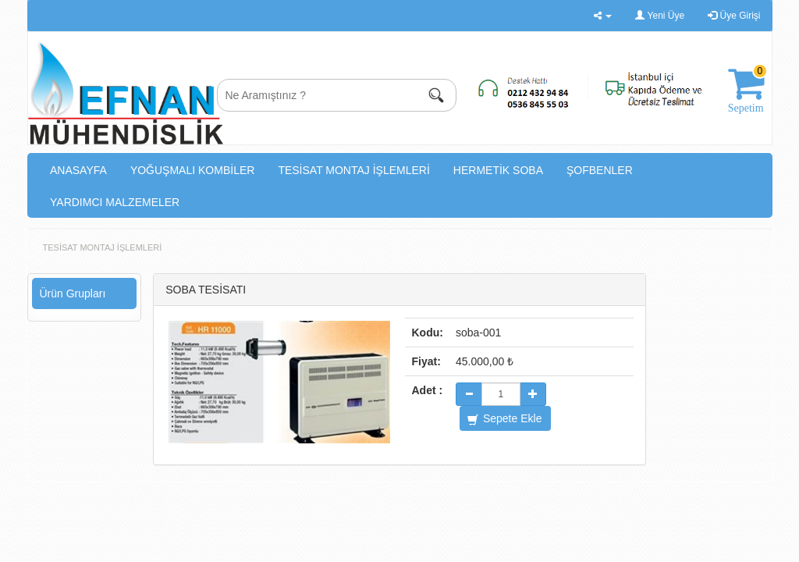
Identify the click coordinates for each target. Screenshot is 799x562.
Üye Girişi (734, 15)
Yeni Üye (659, 15)
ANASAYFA (78, 170)
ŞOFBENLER (599, 170)
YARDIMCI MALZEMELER (114, 202)
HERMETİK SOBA (498, 170)
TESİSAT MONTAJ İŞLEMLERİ (353, 170)
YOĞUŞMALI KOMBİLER (192, 170)
